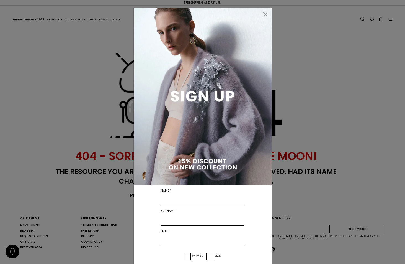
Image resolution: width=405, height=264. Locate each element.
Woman (197, 256)
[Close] (265, 14)
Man (218, 256)
